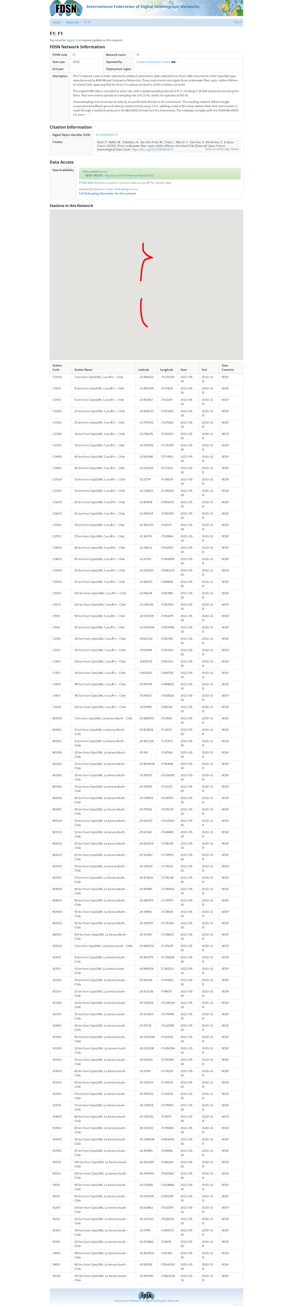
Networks (72, 22)
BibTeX (235, 149)
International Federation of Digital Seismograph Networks (146, 1300)
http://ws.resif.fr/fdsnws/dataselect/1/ (129, 175)
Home (57, 22)
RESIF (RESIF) (94, 175)
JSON (219, 149)
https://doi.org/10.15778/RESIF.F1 (152, 149)
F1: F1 (87, 22)
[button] (147, 326)
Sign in (238, 22)
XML (227, 149)
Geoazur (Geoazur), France (154, 62)
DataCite (210, 149)
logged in (72, 40)
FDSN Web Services (92, 183)
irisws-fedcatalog (117, 189)
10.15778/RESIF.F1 (106, 135)
